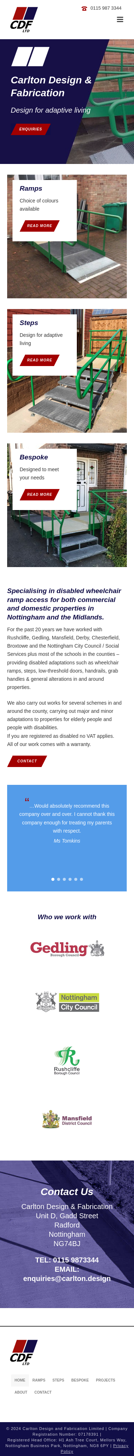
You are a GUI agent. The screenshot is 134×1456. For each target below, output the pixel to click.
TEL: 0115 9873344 (67, 1260)
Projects (105, 1380)
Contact (42, 1392)
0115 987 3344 (105, 8)
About (21, 1392)
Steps (58, 1380)
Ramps (39, 1380)
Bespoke (80, 1380)
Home (20, 1380)
